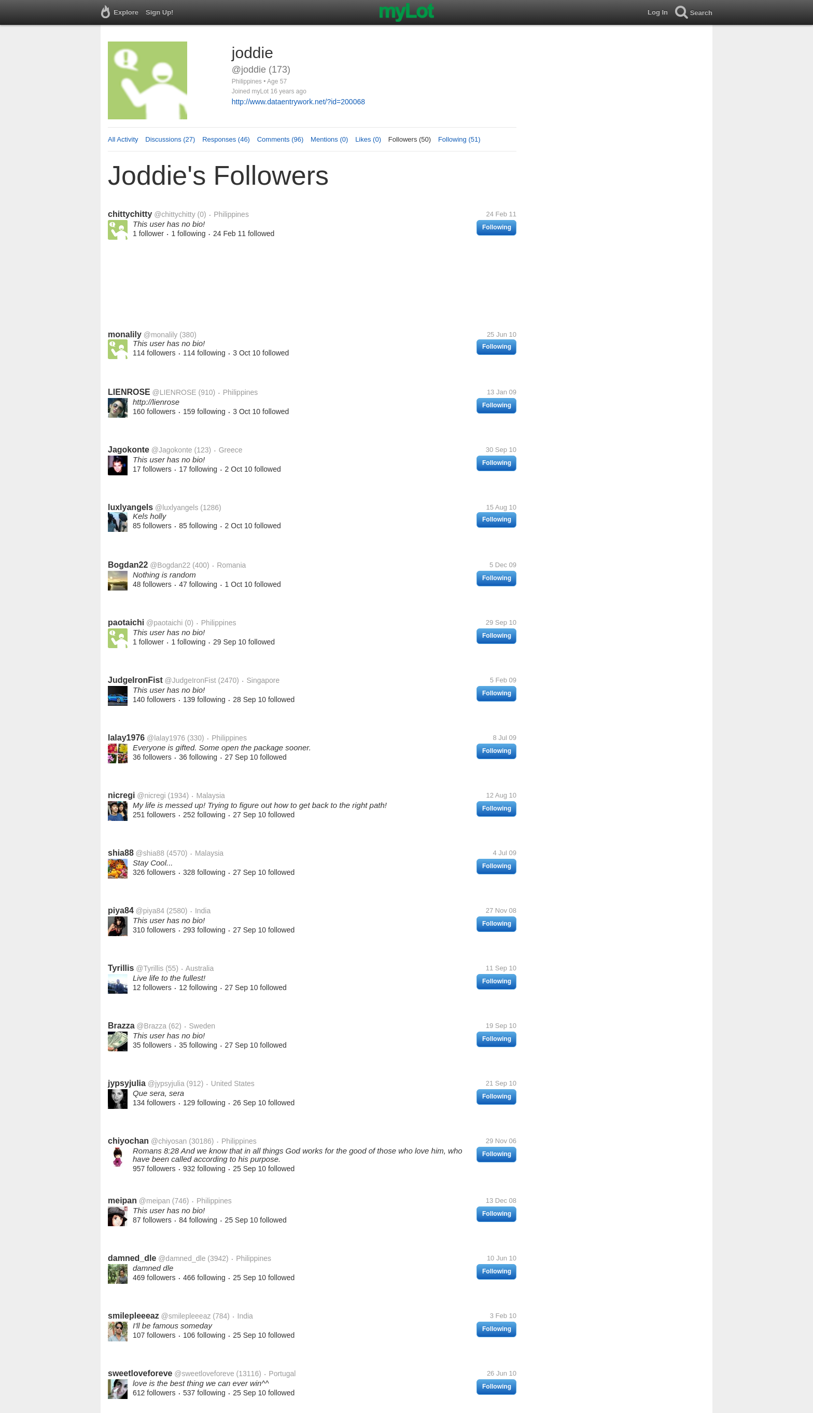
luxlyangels (130, 507)
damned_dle (132, 1258)
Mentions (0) (329, 139)
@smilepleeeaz (186, 1316)
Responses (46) (226, 139)
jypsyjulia (127, 1083)
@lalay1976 (166, 738)
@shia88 (150, 853)
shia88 (121, 852)
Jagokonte (128, 449)
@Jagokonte (171, 450)
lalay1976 (126, 737)
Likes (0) (368, 139)
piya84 (121, 910)
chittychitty (130, 214)
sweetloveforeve (140, 1373)
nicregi (121, 795)
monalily (125, 334)
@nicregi (151, 795)
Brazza (121, 1025)
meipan (122, 1200)
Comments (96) (280, 139)
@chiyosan (169, 1141)
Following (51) (459, 139)
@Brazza (151, 1026)
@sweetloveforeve (204, 1373)
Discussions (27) (170, 139)
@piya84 (150, 911)
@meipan (154, 1201)
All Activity (123, 139)
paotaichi (126, 622)
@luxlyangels (176, 507)
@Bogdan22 (170, 565)
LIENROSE (129, 392)
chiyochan (128, 1140)
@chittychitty (174, 214)
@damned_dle (181, 1258)
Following (496, 227)
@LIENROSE (174, 392)
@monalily (161, 335)
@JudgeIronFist (190, 680)
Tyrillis (121, 968)
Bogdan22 (128, 564)
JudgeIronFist (135, 680)
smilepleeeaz (133, 1315)
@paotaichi (164, 623)
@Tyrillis (149, 968)
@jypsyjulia (166, 1083)
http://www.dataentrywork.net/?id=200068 (298, 102)
